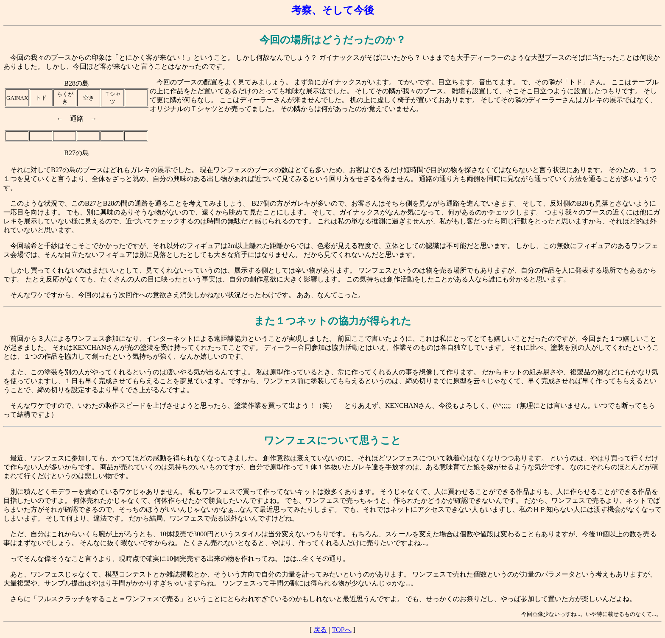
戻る (320, 629)
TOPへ (342, 629)
